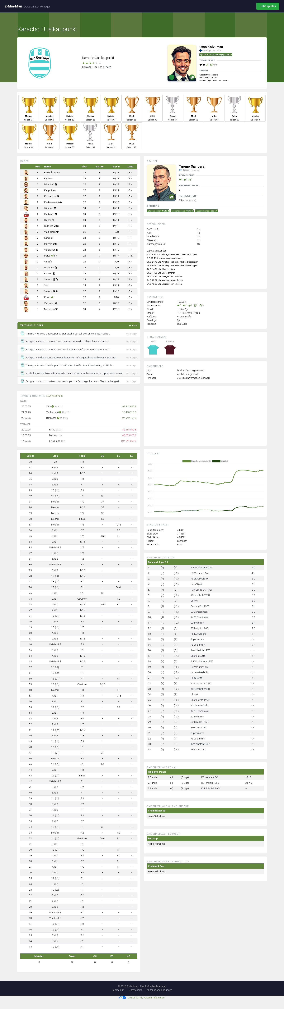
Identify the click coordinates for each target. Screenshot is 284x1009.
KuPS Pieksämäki (199, 617)
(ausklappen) (54, 396)
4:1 (253, 573)
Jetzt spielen (268, 6)
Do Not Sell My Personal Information (142, 997)
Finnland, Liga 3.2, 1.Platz (96, 66)
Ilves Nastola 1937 (200, 650)
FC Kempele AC (209, 777)
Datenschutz (136, 990)
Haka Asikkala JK (199, 578)
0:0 (253, 595)
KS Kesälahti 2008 (200, 595)
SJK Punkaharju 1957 (202, 567)
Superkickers (197, 639)
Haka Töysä (196, 584)
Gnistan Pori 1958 (200, 606)
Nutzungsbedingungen (159, 990)
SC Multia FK (197, 622)
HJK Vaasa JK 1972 (201, 589)
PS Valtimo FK (198, 644)
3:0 (253, 578)
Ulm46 (194, 600)
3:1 (253, 584)
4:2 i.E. (248, 777)
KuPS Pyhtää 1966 (210, 788)
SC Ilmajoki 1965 (199, 628)
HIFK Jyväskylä (198, 633)
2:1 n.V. (249, 782)
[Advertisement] (208, 418)
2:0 (253, 628)
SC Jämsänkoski (199, 611)
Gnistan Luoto (198, 655)
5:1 (253, 567)
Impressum (118, 990)
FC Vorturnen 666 (200, 573)
